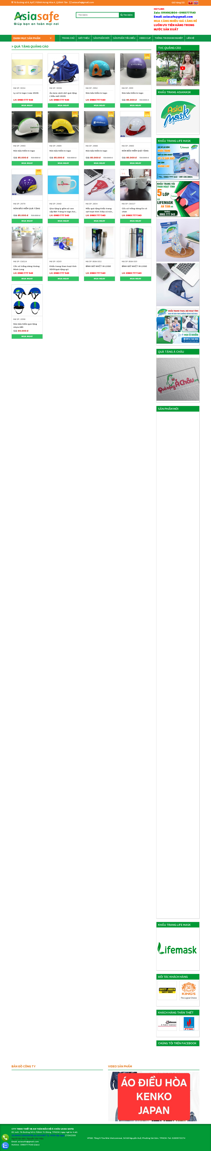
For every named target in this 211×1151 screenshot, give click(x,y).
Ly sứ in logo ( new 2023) (25, 93)
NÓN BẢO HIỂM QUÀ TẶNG (135, 150)
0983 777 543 (25, 100)
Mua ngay (27, 105)
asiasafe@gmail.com (81, 2)
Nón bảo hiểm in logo (96, 93)
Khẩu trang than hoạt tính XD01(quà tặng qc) (62, 268)
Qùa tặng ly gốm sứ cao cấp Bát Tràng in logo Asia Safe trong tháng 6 (62, 211)
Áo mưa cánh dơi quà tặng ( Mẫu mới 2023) (63, 94)
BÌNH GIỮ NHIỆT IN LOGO (98, 266)
